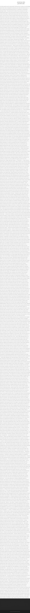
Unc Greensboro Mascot (18, 603)
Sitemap (9, 606)
